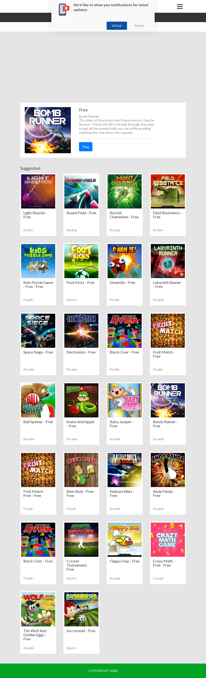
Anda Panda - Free (164, 493)
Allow (117, 25)
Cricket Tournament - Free (78, 565)
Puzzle (28, 300)
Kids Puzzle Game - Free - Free (38, 284)
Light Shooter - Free (35, 214)
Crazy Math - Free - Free (164, 563)
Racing (72, 230)
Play (85, 146)
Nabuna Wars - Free (122, 493)
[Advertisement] (103, 69)
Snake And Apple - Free (80, 423)
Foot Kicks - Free (81, 282)
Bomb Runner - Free (165, 423)
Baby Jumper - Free (122, 423)
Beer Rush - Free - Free (81, 493)
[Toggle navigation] (180, 6)
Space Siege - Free (38, 352)
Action (28, 230)
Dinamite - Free (122, 282)
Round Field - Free (81, 212)
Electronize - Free (81, 352)
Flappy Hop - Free (124, 561)
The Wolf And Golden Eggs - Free (34, 634)
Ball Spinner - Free (38, 421)
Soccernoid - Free (81, 630)
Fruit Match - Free (164, 354)
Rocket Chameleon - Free (124, 214)
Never (139, 25)
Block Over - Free (124, 352)
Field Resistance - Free (167, 214)
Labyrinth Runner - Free (167, 284)
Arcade (115, 230)
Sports (72, 300)
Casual (158, 578)
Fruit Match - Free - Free (34, 493)
